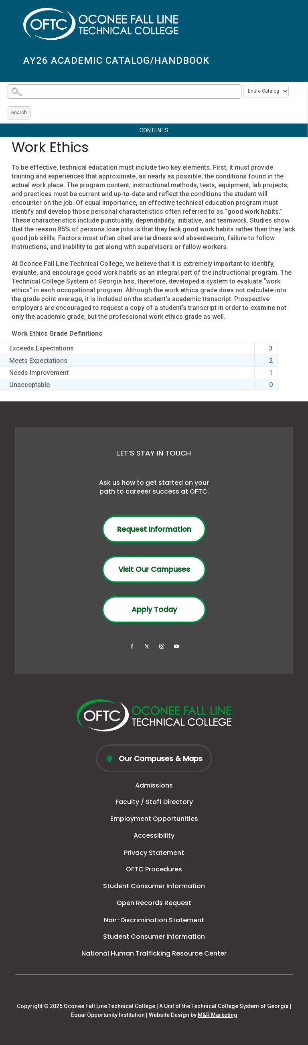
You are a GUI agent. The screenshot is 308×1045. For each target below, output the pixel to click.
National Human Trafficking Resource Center (154, 953)
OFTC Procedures (154, 869)
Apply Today (154, 609)
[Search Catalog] (124, 91)
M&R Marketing (217, 1015)
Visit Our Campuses (154, 569)
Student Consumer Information (154, 886)
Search (19, 112)
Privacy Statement (154, 852)
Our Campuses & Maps (160, 758)
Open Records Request (154, 902)
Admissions (154, 785)
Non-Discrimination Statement (154, 920)
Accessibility (154, 835)
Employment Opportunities (154, 818)
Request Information (154, 529)
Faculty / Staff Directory (154, 801)
